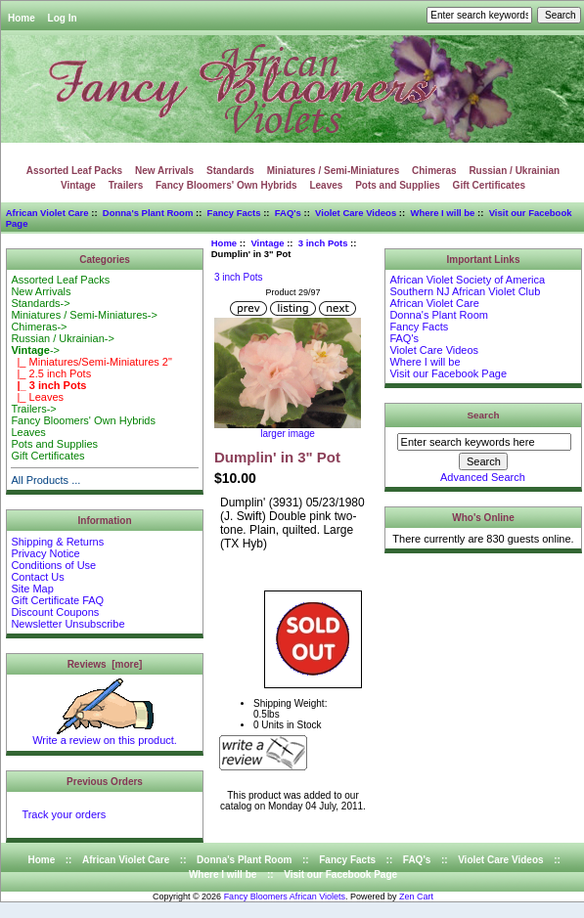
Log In (62, 18)
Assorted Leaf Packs (74, 170)
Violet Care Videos (355, 212)
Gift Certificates (489, 185)
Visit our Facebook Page (448, 373)
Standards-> (40, 303)
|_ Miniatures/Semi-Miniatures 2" (91, 362)
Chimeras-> (39, 326)
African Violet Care (47, 212)
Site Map (32, 588)
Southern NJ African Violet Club (464, 291)
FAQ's (288, 212)
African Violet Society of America (467, 279)
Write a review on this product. (104, 735)
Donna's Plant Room (148, 212)
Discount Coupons (55, 612)
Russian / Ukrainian (514, 170)
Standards (230, 170)
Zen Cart (416, 896)
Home (21, 18)
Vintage (267, 243)
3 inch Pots (323, 243)
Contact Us (37, 577)
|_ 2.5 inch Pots (51, 373)
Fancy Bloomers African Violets (284, 896)
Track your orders (64, 814)
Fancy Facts (234, 212)
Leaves (325, 185)
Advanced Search (482, 477)
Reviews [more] (105, 664)
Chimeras (434, 170)
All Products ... (45, 480)
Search (484, 415)
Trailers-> (33, 409)
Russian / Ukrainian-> (62, 338)
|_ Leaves (37, 397)
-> (35, 350)
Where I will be (442, 212)
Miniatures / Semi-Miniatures (333, 170)
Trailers (126, 185)
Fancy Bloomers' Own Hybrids (226, 185)
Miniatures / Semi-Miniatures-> (84, 315)
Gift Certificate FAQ (57, 600)
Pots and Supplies (397, 185)
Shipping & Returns (57, 541)
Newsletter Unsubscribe (67, 624)
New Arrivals (164, 170)
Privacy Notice (45, 553)
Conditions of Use (53, 565)
